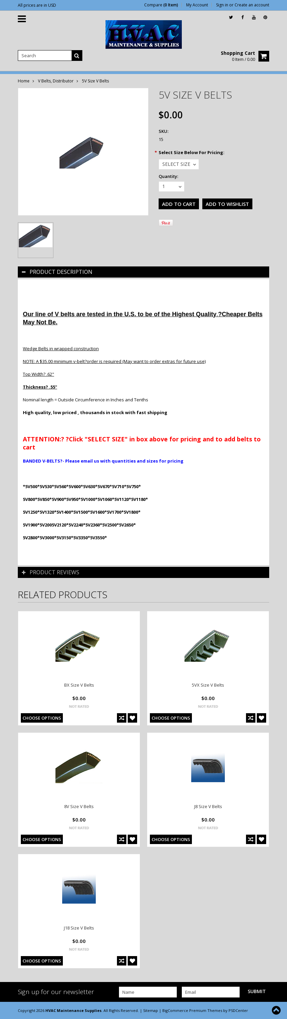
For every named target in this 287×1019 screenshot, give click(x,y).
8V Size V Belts (79, 806)
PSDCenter (238, 1010)
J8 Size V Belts (208, 806)
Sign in (222, 5)
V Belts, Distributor (56, 81)
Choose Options (42, 718)
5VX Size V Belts (208, 685)
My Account (197, 5)
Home (24, 81)
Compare (161, 5)
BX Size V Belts (79, 685)
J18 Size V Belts (79, 928)
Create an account (252, 5)
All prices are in (37, 5)
